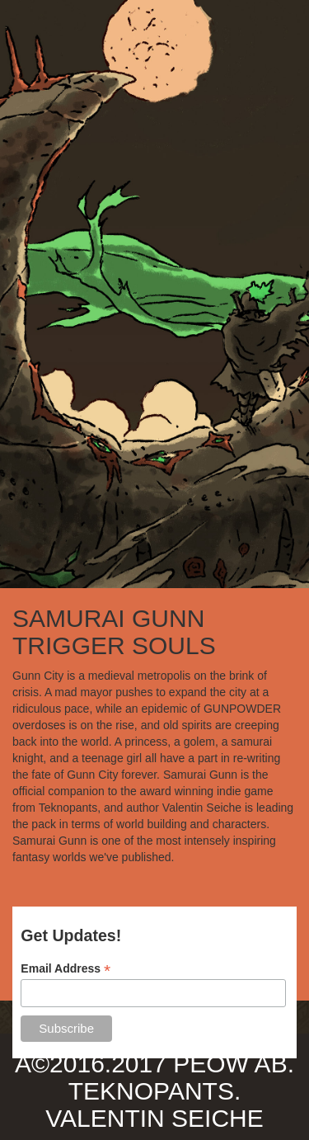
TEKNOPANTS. (154, 1091)
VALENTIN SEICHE (154, 1118)
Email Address (65, 969)
